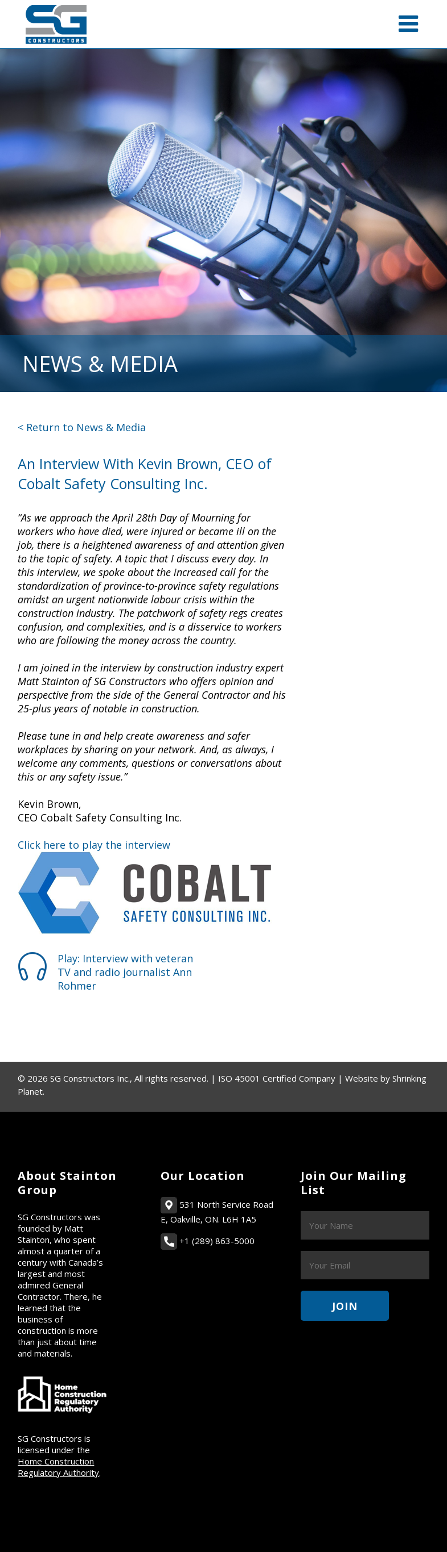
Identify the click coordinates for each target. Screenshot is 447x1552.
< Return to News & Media (82, 427)
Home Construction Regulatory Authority (58, 1466)
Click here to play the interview (94, 845)
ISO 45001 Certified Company (276, 1078)
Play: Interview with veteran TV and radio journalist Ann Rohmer (125, 972)
